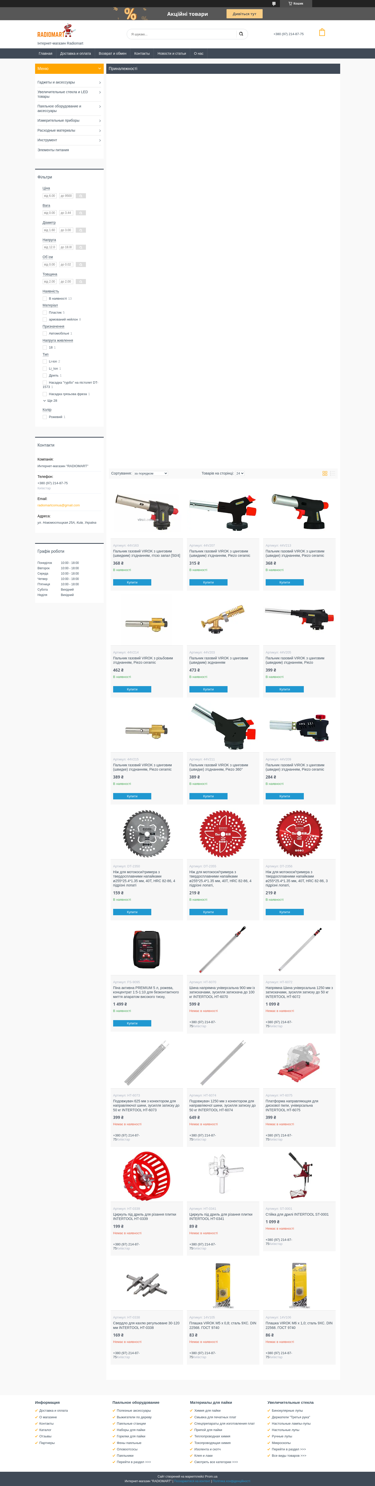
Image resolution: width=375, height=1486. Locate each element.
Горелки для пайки (131, 1436)
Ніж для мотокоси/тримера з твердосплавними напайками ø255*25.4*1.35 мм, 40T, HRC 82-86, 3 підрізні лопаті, (297, 878)
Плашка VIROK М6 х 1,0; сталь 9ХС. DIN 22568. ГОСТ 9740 (299, 1325)
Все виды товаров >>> (289, 1455)
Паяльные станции (131, 1423)
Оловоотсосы (127, 1449)
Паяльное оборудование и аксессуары (59, 108)
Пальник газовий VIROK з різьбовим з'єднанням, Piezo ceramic (143, 660)
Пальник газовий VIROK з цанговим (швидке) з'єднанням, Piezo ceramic (295, 553)
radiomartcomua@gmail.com (59, 505)
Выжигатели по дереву (134, 1417)
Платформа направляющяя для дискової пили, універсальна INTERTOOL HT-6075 (292, 1105)
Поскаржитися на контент (192, 1481)
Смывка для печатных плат (215, 1417)
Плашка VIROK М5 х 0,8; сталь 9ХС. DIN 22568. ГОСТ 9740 (222, 1325)
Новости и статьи (172, 53)
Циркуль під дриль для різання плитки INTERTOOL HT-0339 (144, 1216)
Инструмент (47, 140)
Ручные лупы (282, 1436)
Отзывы (45, 1436)
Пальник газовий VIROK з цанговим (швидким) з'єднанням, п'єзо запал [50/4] (146, 553)
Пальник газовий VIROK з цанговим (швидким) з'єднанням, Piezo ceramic (219, 553)
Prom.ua (211, 1476)
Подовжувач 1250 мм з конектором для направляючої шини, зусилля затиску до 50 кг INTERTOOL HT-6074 (222, 1105)
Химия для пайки (207, 1410)
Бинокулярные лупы (287, 1410)
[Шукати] (241, 34)
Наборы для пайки (131, 1430)
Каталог (45, 1430)
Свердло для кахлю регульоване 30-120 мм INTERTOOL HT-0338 (146, 1325)
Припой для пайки (208, 1430)
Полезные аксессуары (134, 1410)
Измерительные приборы (59, 120)
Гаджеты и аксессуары (56, 82)
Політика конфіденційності (231, 1481)
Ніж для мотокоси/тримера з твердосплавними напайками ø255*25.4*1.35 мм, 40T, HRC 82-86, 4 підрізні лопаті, (220, 878)
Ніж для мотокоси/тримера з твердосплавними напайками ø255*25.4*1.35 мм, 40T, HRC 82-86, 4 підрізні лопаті (144, 878)
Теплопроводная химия (212, 1436)
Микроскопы (281, 1443)
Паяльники (125, 1455)
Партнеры (47, 1443)
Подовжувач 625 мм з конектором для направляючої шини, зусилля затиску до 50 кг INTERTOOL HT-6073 (146, 1105)
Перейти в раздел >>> (134, 1462)
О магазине (48, 1417)
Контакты (141, 53)
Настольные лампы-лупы (291, 1423)
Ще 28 (52, 400)
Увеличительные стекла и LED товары (63, 94)
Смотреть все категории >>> (216, 1462)
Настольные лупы (285, 1430)
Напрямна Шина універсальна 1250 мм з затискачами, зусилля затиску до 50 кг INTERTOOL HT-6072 (299, 992)
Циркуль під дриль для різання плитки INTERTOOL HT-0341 (220, 1216)
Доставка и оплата (75, 53)
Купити (132, 582)
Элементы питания (53, 150)
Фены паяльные (129, 1443)
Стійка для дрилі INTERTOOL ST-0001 (297, 1214)
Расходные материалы (56, 130)
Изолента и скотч (207, 1449)
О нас (198, 53)
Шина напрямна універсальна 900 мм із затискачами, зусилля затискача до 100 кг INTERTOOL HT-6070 (222, 992)
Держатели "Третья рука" (291, 1417)
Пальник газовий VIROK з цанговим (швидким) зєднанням (218, 660)
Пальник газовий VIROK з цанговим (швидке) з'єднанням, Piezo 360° (218, 767)
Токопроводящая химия (212, 1443)
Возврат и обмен (113, 53)
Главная (45, 53)
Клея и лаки (203, 1455)
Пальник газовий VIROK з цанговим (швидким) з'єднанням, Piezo (295, 660)
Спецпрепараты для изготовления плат (224, 1423)
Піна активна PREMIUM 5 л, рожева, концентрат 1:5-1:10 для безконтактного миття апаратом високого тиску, (146, 992)
